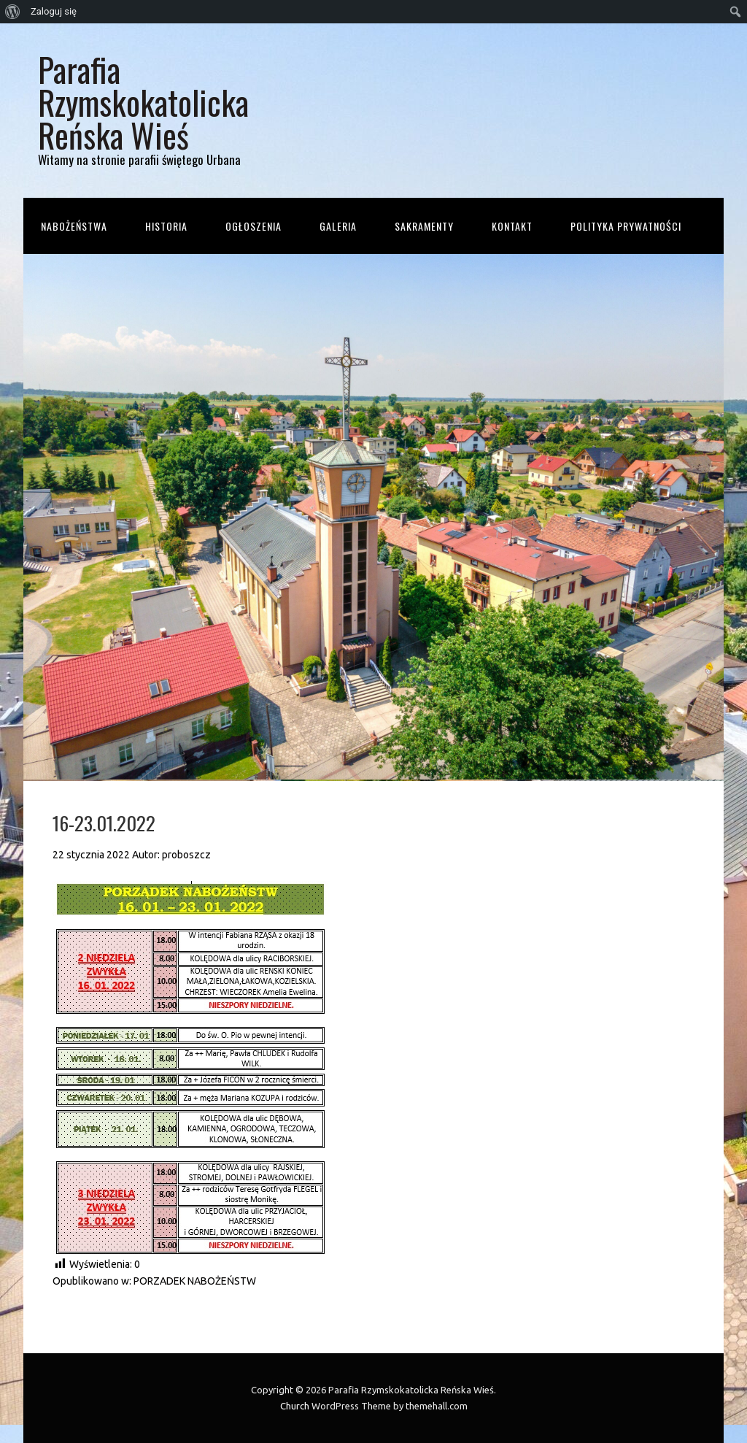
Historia (166, 226)
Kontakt (512, 226)
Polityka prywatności (625, 226)
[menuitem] (13, 11)
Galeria (338, 226)
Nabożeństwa (74, 226)
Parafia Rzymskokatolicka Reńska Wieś (143, 102)
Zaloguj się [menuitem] (54, 11)
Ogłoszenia (253, 226)
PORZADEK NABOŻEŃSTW (194, 1281)
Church (294, 1406)
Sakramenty (424, 226)
